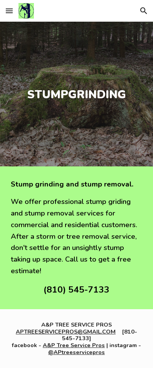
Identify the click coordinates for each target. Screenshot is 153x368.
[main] (77, 94)
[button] (9, 10)
